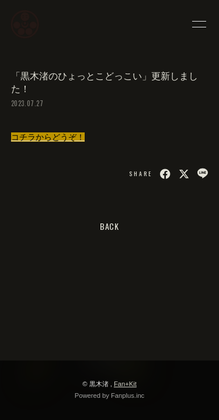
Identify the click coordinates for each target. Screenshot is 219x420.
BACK (109, 226)
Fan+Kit (125, 383)
